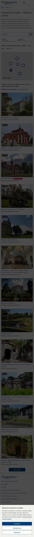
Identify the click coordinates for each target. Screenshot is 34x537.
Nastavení (17, 532)
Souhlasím (17, 523)
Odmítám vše (17, 528)
